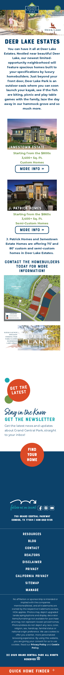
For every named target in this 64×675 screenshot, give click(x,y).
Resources (32, 534)
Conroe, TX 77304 (22, 520)
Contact (32, 548)
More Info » (32, 168)
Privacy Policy (38, 645)
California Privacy (32, 576)
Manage (32, 590)
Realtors (32, 555)
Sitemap (32, 583)
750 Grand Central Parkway (32, 516)
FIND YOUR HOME (32, 454)
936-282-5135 (44, 520)
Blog (32, 541)
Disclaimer (32, 562)
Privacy (32, 569)
